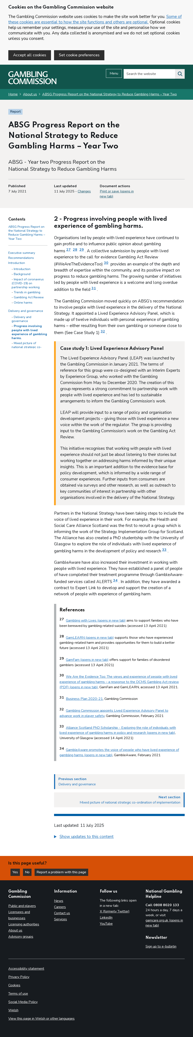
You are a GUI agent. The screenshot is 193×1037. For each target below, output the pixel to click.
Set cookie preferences (79, 55)
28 (75, 249)
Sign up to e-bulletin (161, 946)
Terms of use (18, 993)
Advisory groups (20, 936)
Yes (16, 872)
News (58, 900)
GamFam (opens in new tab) (87, 659)
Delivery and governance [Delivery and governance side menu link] (25, 311)
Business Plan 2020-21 (84, 698)
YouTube (106, 923)
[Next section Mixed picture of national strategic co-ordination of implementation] (119, 799)
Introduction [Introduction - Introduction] (22, 269)
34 (115, 580)
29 (81, 249)
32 (103, 331)
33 (164, 549)
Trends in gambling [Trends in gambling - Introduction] (27, 292)
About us (30, 94)
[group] (119, 837)
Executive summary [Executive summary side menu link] (21, 253)
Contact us (62, 913)
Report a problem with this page (61, 872)
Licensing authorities (23, 924)
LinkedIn (106, 917)
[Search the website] (180, 74)
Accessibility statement (26, 968)
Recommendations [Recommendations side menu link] (21, 258)
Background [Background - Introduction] (22, 274)
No (28, 872)
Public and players (22, 906)
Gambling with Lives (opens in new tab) (96, 620)
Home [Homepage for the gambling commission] (13, 94)
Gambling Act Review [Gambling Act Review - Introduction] (29, 297)
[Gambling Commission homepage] (32, 83)
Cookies (14, 985)
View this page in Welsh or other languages (41, 1018)
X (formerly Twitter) (115, 911)
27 (68, 249)
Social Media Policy (23, 1002)
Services (60, 919)
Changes (84, 191)
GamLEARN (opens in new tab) (90, 637)
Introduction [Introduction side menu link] (16, 263)
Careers (60, 907)
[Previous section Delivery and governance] (119, 781)
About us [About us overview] (15, 930)
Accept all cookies (29, 55)
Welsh (13, 1010)
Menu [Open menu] (114, 73)
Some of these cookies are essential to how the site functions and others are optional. (95, 19)
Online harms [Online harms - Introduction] (23, 303)
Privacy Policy (18, 977)
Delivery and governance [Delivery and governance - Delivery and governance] (21, 319)
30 (106, 262)
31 (93, 288)
